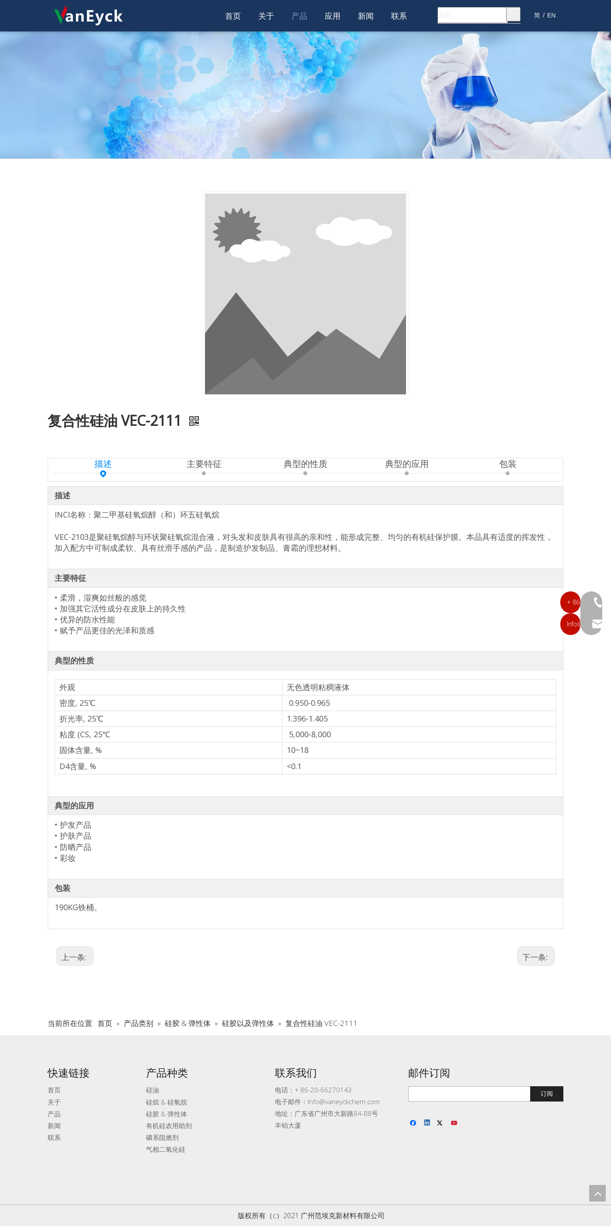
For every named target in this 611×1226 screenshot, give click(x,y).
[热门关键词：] (513, 14)
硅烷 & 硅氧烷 (166, 1102)
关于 (54, 1102)
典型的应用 (407, 464)
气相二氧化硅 (165, 1149)
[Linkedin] (427, 1123)
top (597, 1193)
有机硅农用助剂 (169, 1125)
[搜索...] (472, 15)
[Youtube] (454, 1123)
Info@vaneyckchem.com (344, 1101)
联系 (54, 1137)
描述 (103, 464)
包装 (508, 464)
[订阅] (546, 1094)
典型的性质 (305, 464)
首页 (54, 1089)
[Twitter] (441, 1123)
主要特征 (204, 464)
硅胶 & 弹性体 (166, 1113)
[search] (478, 1094)
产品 (54, 1113)
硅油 (152, 1089)
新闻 (54, 1125)
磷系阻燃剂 (162, 1137)
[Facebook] (414, 1123)
